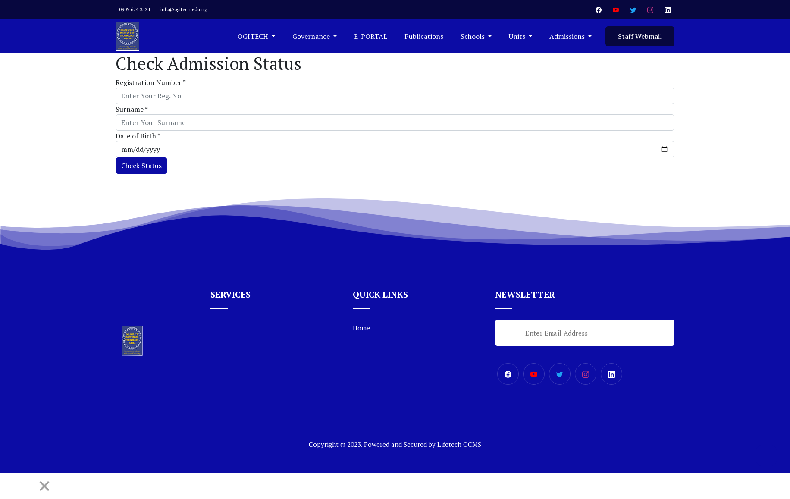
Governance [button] (312, 36)
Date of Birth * (138, 136)
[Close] (44, 486)
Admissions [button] (567, 36)
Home (361, 327)
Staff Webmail (640, 36)
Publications (423, 36)
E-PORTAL (370, 36)
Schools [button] (473, 36)
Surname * (132, 109)
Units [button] (518, 36)
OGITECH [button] (254, 36)
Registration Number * (151, 82)
